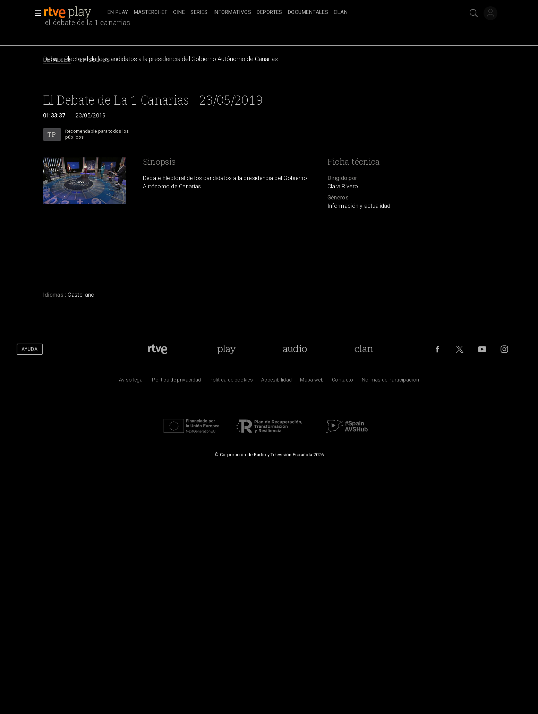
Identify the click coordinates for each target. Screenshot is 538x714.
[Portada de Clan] (364, 349)
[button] (36, 13)
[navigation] (277, 12)
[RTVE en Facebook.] (437, 349)
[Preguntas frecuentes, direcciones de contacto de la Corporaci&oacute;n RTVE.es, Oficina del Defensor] (342, 381)
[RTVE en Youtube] (482, 349)
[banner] (74, 12)
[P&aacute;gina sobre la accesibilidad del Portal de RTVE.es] (276, 381)
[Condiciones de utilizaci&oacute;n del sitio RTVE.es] (131, 381)
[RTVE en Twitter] (459, 349)
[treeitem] (118, 13)
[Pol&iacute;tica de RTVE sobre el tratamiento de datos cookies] (231, 381)
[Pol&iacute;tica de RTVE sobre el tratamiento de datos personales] (176, 381)
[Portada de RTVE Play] (226, 349)
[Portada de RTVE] (158, 349)
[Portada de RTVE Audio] (295, 349)
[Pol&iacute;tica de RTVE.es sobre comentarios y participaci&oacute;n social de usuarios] (390, 381)
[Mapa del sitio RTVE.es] (312, 381)
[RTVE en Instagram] (504, 349)
